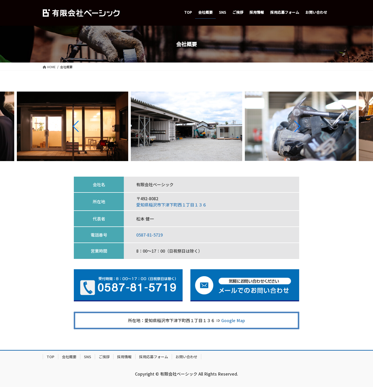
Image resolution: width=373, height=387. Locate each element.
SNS (87, 356)
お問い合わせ (186, 356)
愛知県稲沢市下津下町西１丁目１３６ (171, 205)
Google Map (233, 320)
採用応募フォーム (153, 356)
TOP (50, 356)
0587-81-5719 (149, 235)
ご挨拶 (104, 356)
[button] (76, 126)
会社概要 (69, 356)
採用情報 (124, 356)
